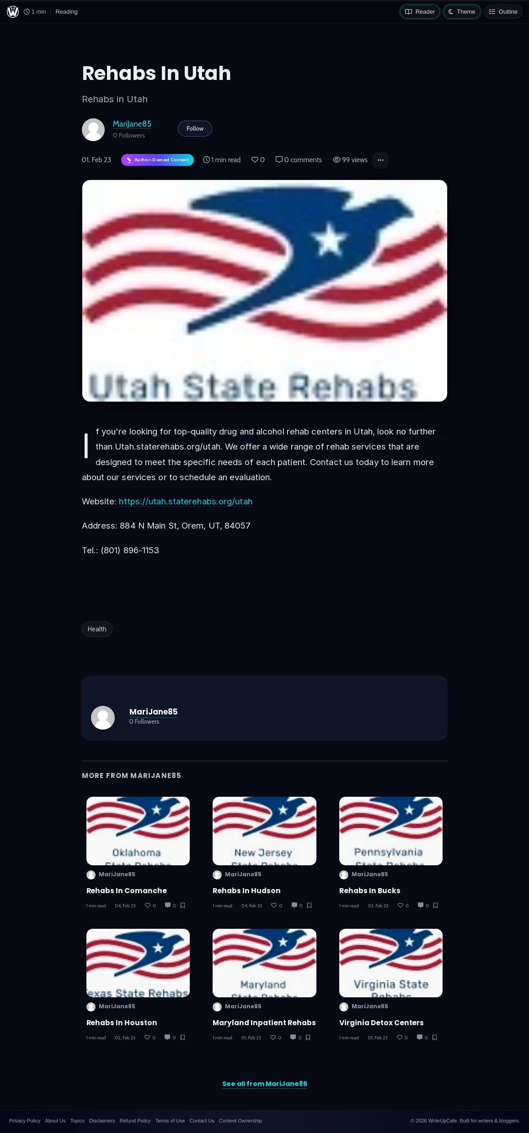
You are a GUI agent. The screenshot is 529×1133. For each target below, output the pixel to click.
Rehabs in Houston (122, 1022)
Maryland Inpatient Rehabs (264, 1022)
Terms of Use (170, 1120)
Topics (77, 1120)
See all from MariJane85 (264, 1083)
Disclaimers (102, 1120)
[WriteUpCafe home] (12, 11)
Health (97, 629)
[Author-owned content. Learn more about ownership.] (157, 160)
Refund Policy (135, 1120)
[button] (380, 160)
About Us (55, 1120)
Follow (195, 128)
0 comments (299, 160)
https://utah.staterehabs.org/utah (185, 501)
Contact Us (201, 1120)
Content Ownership (240, 1120)
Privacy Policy (24, 1120)
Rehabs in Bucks (370, 890)
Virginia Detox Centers (381, 1022)
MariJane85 (132, 123)
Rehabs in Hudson (247, 890)
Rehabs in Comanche (126, 890)
